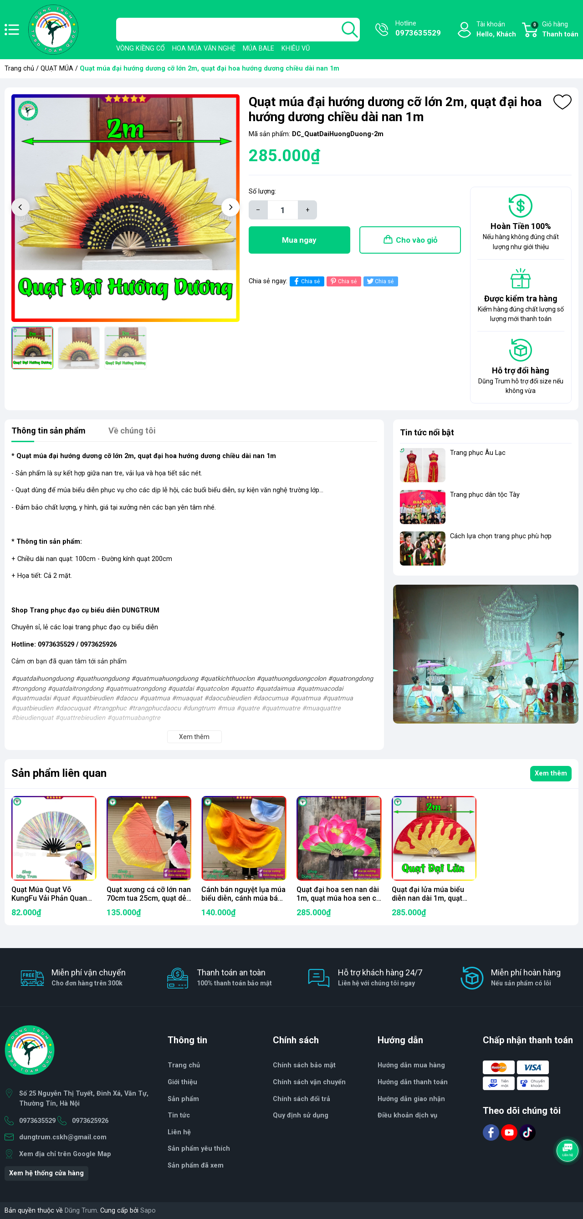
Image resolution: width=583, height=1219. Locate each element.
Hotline (418, 29)
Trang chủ (19, 68)
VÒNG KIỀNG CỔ (140, 48)
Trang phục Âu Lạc (478, 453)
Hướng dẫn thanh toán (413, 1082)
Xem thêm (551, 773)
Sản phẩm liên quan (59, 773)
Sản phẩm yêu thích (199, 1149)
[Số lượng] (283, 209)
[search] (350, 30)
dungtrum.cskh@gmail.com (63, 1137)
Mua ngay (299, 240)
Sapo (148, 1210)
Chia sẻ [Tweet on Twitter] (380, 281)
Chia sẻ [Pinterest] (343, 281)
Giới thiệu (182, 1082)
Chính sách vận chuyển (309, 1082)
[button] (230, 207)
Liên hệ (179, 1132)
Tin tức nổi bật (427, 432)
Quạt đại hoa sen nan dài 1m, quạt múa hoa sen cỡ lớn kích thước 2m (338, 898)
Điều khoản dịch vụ (407, 1115)
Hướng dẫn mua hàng (411, 1065)
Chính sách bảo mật (304, 1065)
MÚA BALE (258, 48)
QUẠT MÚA (57, 68)
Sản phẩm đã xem (196, 1165)
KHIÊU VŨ (295, 48)
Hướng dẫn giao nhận (411, 1099)
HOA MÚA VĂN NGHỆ (203, 48)
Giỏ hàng (554, 30)
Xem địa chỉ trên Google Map (65, 1154)
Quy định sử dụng (300, 1115)
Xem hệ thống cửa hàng (46, 1173)
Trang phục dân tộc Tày (485, 495)
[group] (125, 208)
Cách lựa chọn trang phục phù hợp (501, 536)
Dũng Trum (81, 1210)
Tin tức (179, 1115)
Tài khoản (496, 29)
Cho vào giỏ (417, 240)
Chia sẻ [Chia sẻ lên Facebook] (306, 281)
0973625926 (90, 1121)
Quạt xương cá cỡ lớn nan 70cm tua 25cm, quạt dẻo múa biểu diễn (149, 898)
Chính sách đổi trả (301, 1099)
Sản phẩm (183, 1099)
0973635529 (37, 1121)
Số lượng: (262, 191)
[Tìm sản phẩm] (238, 29)
